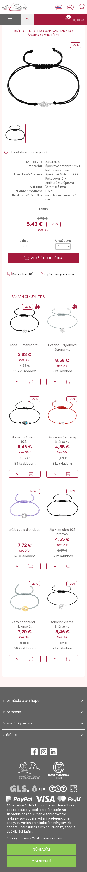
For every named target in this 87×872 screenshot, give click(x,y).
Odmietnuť (42, 861)
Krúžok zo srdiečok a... (25, 530)
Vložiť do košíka (43, 258)
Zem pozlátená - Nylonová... (24, 624)
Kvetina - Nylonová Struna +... (62, 347)
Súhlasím (41, 849)
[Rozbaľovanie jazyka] (58, 7)
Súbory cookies (19, 838)
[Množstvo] (63, 246)
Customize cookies (47, 838)
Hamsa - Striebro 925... (25, 439)
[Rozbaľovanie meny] (70, 7)
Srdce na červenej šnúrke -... (62, 439)
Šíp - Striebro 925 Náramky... (62, 532)
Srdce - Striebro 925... (25, 345)
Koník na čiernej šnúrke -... (62, 624)
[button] (73, 20)
